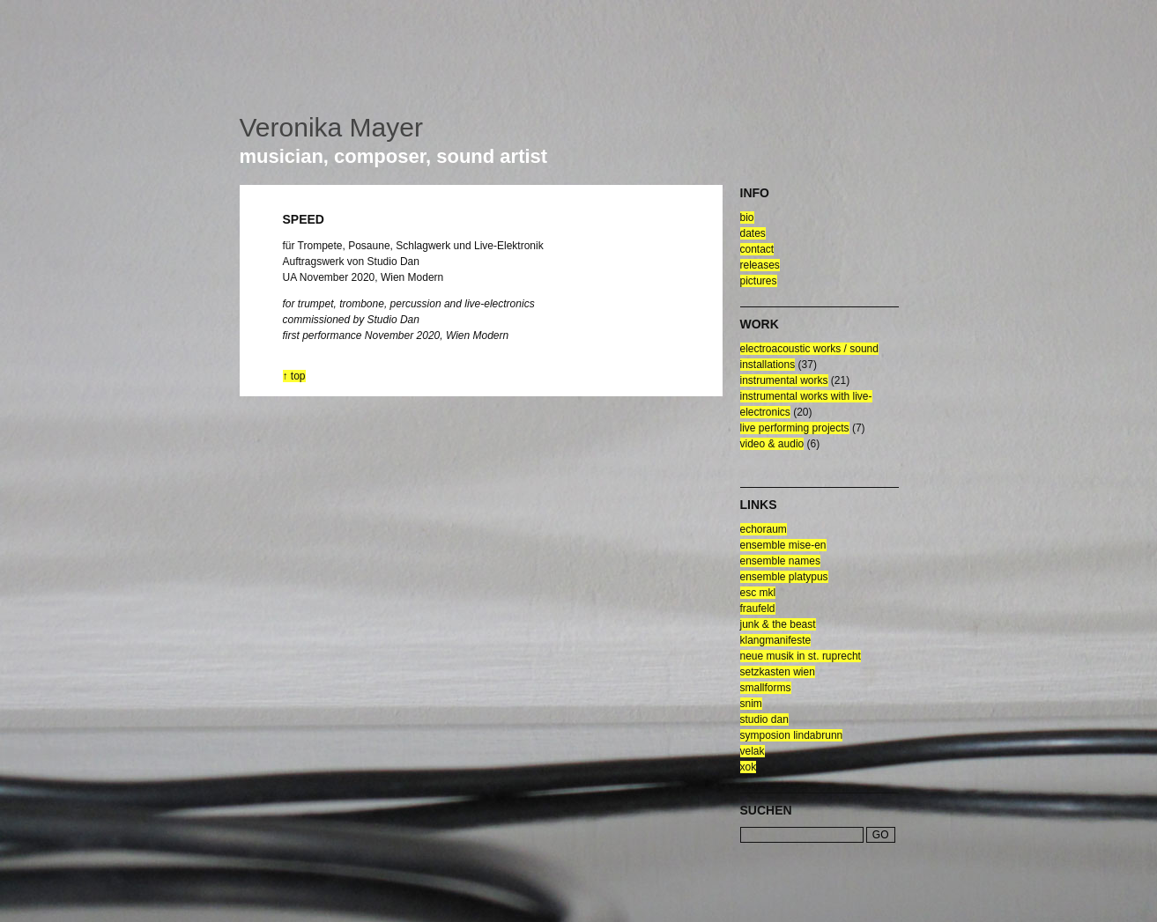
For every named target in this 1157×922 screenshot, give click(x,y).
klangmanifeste (776, 640)
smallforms (765, 688)
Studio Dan (764, 719)
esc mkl (758, 592)
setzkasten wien (777, 672)
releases (760, 265)
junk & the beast (778, 624)
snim (751, 703)
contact (757, 249)
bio (747, 217)
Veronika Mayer (331, 127)
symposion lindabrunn (791, 735)
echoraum (763, 529)
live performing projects (794, 428)
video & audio (772, 444)
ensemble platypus (784, 577)
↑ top (294, 376)
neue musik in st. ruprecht (800, 656)
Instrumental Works (784, 380)
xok (748, 767)
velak (752, 751)
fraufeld (757, 608)
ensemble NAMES (780, 561)
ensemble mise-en (783, 545)
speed (303, 219)
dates (753, 233)
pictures (758, 281)
